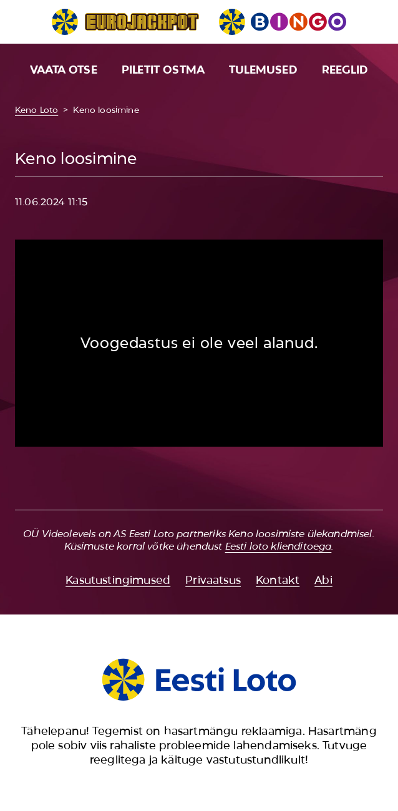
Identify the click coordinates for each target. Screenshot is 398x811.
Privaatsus (213, 580)
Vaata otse (63, 70)
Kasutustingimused (118, 580)
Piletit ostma (163, 70)
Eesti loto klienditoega (278, 546)
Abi (323, 580)
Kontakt (277, 580)
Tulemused (263, 70)
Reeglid (345, 70)
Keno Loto (36, 109)
